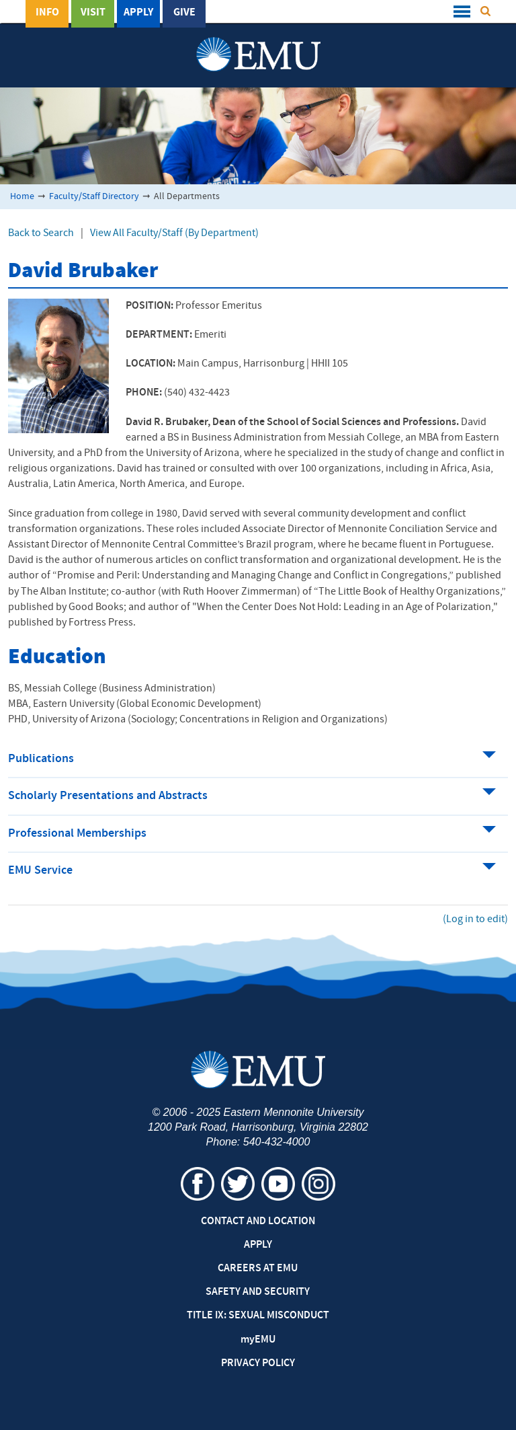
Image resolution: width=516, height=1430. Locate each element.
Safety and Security (258, 1292)
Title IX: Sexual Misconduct (258, 1315)
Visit (93, 12)
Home (22, 197)
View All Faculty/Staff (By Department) (174, 233)
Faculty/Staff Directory (94, 197)
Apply (138, 12)
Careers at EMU (258, 1268)
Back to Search (41, 233)
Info (47, 12)
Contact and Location (258, 1221)
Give (184, 12)
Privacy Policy (258, 1363)
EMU (258, 1339)
